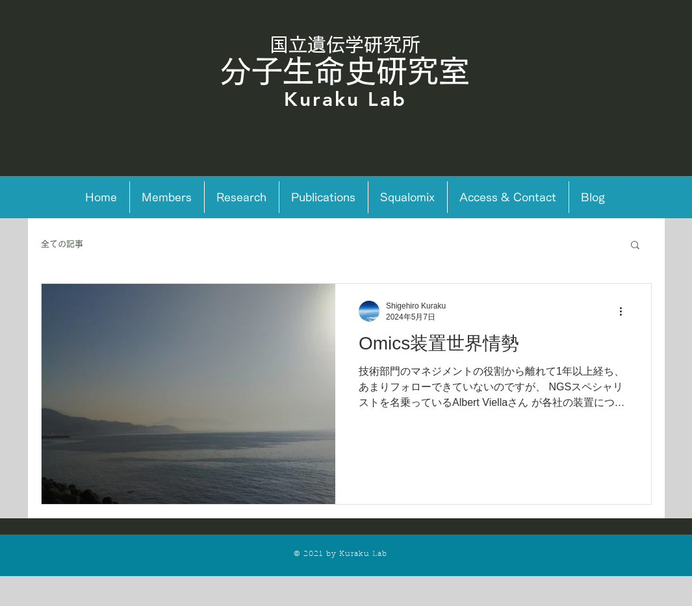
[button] (635, 246)
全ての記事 (62, 244)
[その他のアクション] (626, 311)
